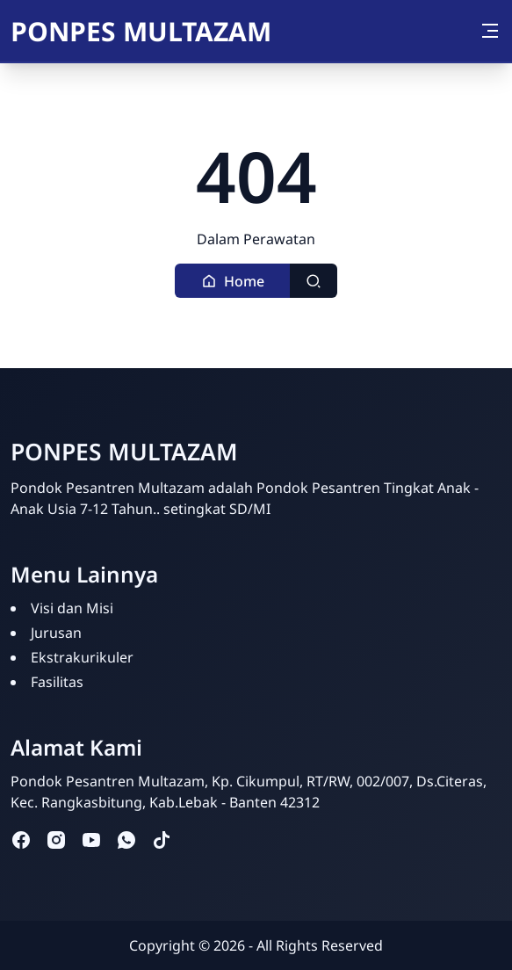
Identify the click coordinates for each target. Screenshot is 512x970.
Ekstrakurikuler (82, 657)
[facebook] (21, 839)
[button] (233, 281)
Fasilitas (57, 681)
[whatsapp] (126, 839)
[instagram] (56, 839)
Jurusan (56, 632)
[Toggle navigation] (490, 30)
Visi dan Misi (72, 608)
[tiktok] (161, 839)
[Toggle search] (313, 281)
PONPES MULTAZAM (141, 31)
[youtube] (91, 839)
